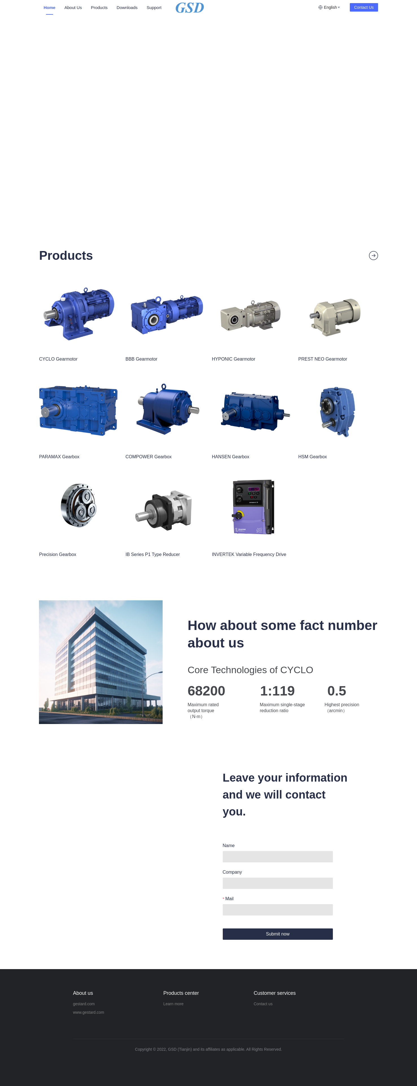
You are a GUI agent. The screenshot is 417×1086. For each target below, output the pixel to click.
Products (99, 7)
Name (229, 845)
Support (154, 7)
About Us (73, 7)
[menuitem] (49, 7)
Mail (229, 898)
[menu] (106, 7)
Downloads (127, 7)
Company (232, 872)
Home (50, 7)
